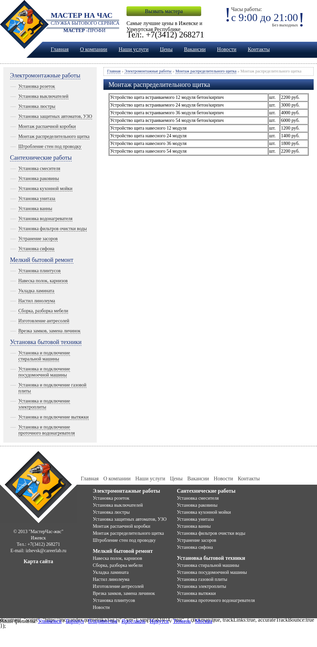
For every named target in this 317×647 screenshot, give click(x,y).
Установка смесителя (39, 168)
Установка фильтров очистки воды (52, 228)
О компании (93, 49)
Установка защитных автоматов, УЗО (55, 116)
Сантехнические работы (41, 157)
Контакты (259, 49)
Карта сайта (38, 561)
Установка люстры (36, 106)
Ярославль (133, 621)
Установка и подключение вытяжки (53, 417)
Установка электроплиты (201, 586)
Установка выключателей (43, 96)
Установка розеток (36, 86)
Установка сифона (36, 248)
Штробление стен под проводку (49, 146)
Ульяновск (49, 621)
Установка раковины (38, 178)
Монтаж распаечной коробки (47, 126)
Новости (226, 49)
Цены (166, 49)
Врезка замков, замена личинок (49, 330)
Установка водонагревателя (45, 218)
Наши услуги (133, 49)
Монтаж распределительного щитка (53, 136)
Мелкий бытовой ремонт (41, 260)
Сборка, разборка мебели (43, 310)
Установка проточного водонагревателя (216, 600)
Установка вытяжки (196, 593)
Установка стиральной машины (208, 565)
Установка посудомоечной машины (212, 572)
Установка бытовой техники (45, 342)
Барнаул (75, 621)
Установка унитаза (36, 198)
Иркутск (159, 621)
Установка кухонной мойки (45, 188)
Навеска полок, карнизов (43, 280)
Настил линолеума (36, 300)
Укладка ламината (36, 290)
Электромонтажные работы (45, 75)
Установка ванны (35, 208)
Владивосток (102, 621)
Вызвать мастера (164, 11)
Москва (203, 621)
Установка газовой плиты (202, 579)
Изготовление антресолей (43, 320)
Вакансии (195, 49)
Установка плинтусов (39, 270)
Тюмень (182, 621)
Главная (60, 49)
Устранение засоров (38, 238)
